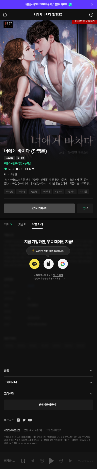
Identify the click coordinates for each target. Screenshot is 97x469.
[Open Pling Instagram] (18, 420)
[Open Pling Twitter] (24, 420)
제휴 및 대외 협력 (53, 430)
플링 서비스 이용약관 (33, 430)
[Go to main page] (5, 15)
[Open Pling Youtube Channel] (30, 420)
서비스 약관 (58, 275)
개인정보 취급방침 (40, 278)
